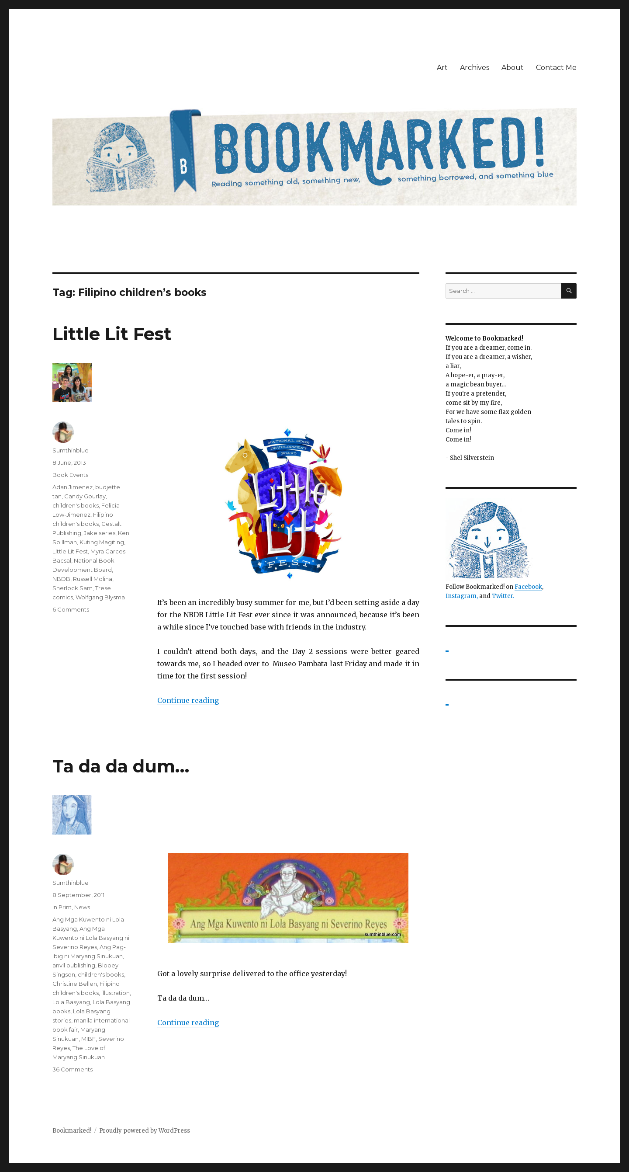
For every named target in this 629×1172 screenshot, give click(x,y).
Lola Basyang (71, 1001)
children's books (75, 505)
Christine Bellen (74, 983)
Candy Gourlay (85, 496)
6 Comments (70, 609)
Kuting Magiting (101, 542)
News (82, 907)
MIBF (88, 1038)
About (512, 67)
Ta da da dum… (120, 766)
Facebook (528, 587)
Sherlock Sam (72, 587)
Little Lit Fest (112, 333)
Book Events (70, 474)
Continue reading (188, 700)
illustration (115, 992)
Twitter (502, 596)
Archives (474, 67)
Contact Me (556, 67)
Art (442, 67)
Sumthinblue (70, 450)
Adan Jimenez (72, 486)
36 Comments (72, 1069)
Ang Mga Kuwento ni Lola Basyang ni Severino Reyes (90, 937)
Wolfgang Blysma (100, 597)
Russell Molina (92, 578)
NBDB (61, 578)
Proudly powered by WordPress (144, 1130)
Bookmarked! (71, 1130)
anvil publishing (73, 965)
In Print (62, 907)
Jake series (99, 532)
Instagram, (462, 596)
